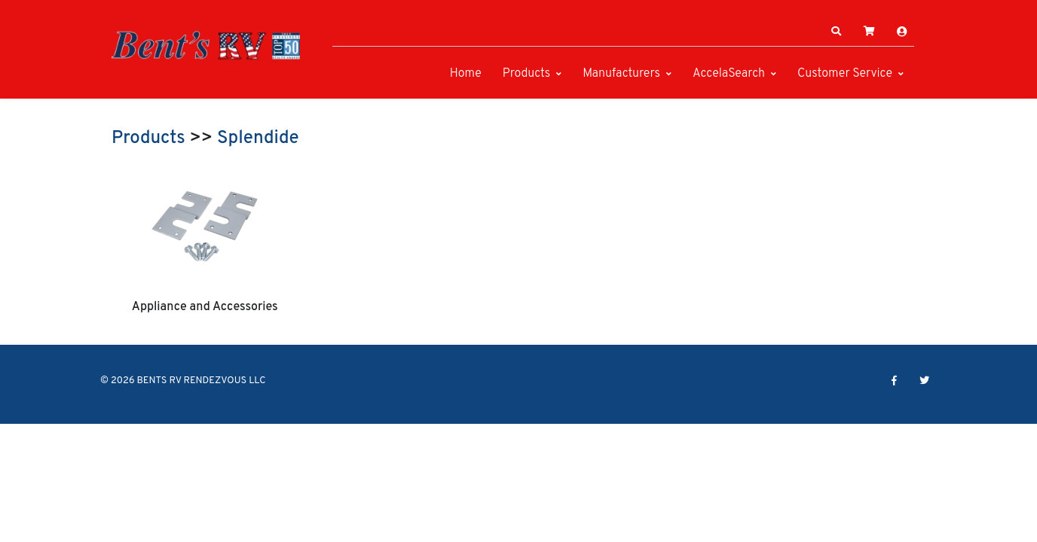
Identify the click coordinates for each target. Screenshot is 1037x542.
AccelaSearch (729, 73)
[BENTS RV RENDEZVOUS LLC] (206, 45)
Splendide (258, 138)
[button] (836, 32)
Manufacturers (621, 73)
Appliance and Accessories (205, 307)
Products (526, 73)
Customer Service (844, 73)
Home (466, 73)
